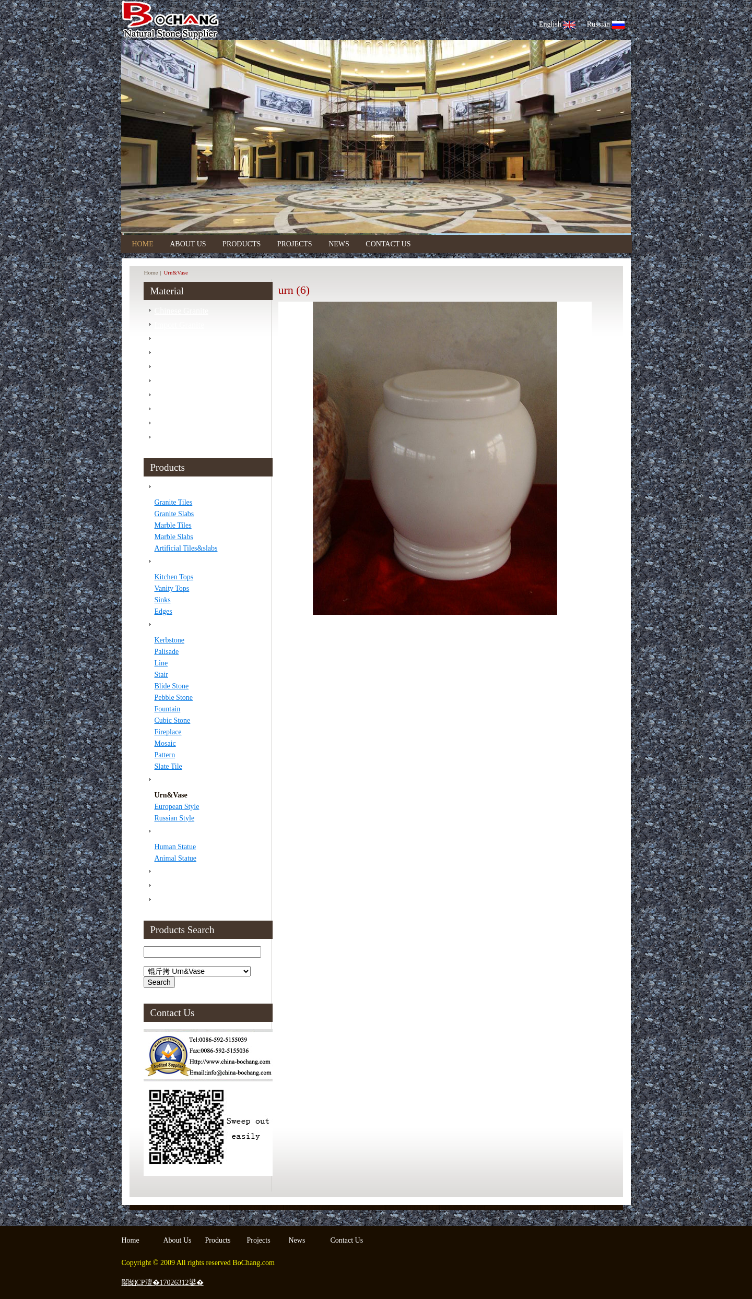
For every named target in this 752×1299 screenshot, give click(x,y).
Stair (161, 674)
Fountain (168, 709)
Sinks (163, 600)
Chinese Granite (182, 310)
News (338, 244)
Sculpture (170, 831)
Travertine (172, 367)
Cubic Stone (173, 720)
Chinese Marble (181, 339)
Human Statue (175, 847)
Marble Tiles (173, 525)
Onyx (164, 437)
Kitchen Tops (174, 577)
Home (143, 244)
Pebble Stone (174, 697)
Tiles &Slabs (176, 487)
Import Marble (179, 353)
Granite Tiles (174, 502)
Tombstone (173, 780)
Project (166, 900)
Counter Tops (177, 561)
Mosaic (165, 743)
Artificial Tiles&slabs (186, 548)
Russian (606, 24)
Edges (163, 611)
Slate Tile (168, 766)
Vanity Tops (172, 588)
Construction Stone (187, 625)
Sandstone (172, 381)
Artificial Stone (180, 423)
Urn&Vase (171, 795)
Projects (294, 244)
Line (161, 663)
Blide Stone (172, 686)
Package (168, 871)
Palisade (167, 652)
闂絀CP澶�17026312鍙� (163, 1282)
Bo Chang (232, 20)
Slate (163, 395)
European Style (177, 807)
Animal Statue (176, 858)
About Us (189, 244)
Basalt (165, 409)
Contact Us (388, 244)
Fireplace (168, 732)
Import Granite (180, 324)
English (557, 24)
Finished (169, 885)
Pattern (165, 755)
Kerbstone (170, 640)
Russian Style (175, 818)
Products (241, 244)
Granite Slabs (174, 514)
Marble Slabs (174, 537)
